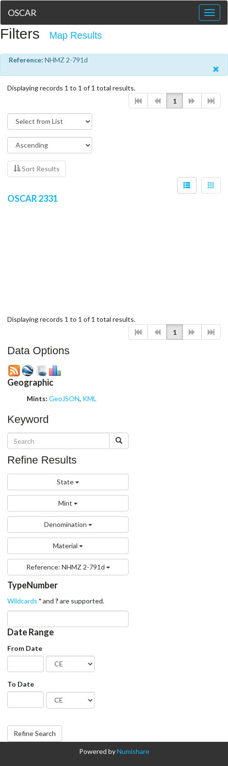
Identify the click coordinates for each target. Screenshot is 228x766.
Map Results (75, 35)
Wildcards (22, 601)
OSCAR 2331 (32, 198)
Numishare (133, 751)
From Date (24, 648)
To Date (20, 684)
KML (89, 398)
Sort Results (37, 169)
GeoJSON (64, 398)
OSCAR (22, 12)
